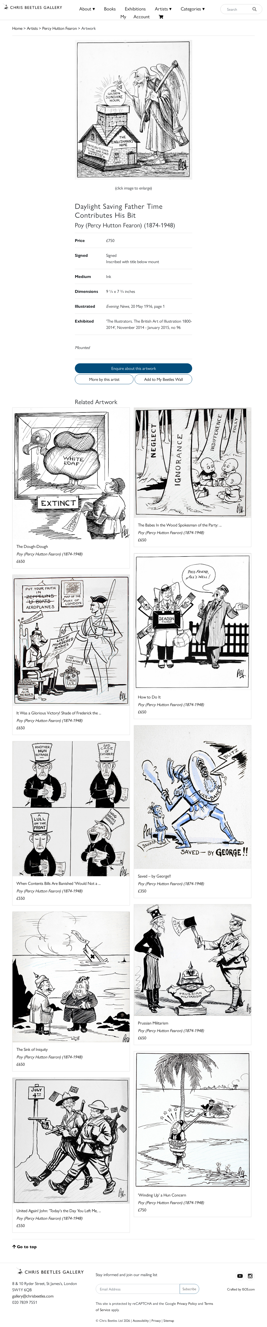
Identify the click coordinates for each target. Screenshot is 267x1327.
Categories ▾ (193, 8)
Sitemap (168, 1320)
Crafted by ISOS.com (241, 1289)
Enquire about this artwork (133, 368)
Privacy (156, 1320)
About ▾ (87, 8)
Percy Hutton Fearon (59, 28)
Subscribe (189, 1288)
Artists (32, 28)
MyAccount (135, 16)
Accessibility (141, 1320)
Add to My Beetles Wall (163, 379)
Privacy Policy (187, 1303)
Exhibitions (135, 8)
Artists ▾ (163, 8)
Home (17, 28)
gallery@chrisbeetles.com (32, 1296)
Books (110, 8)
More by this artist (104, 379)
